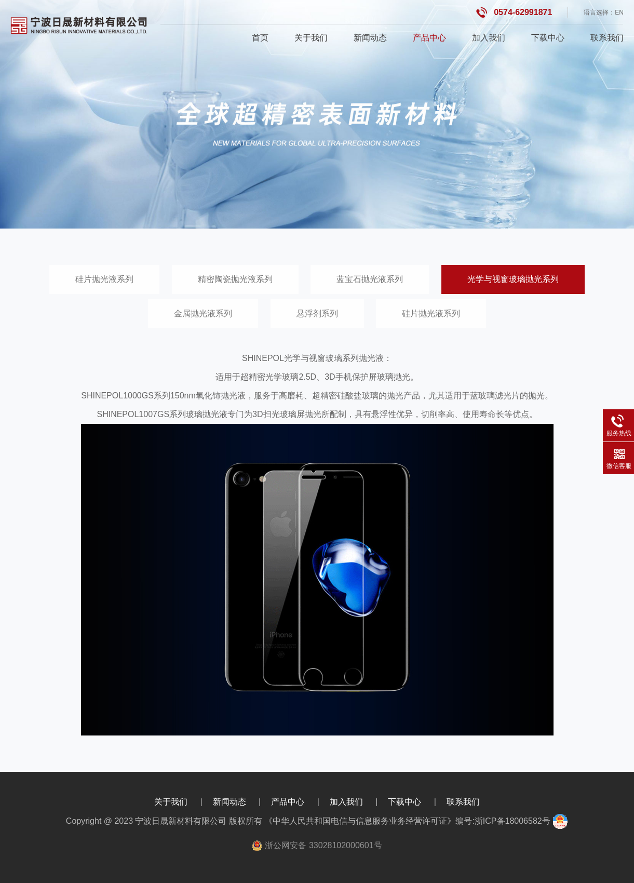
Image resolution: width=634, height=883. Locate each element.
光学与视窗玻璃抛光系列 (513, 279)
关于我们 (311, 37)
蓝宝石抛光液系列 (369, 279)
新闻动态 (370, 37)
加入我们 (488, 37)
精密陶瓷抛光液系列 (235, 279)
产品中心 (429, 37)
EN (619, 12)
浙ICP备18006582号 (512, 821)
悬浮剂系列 (317, 313)
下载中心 (547, 37)
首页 (260, 37)
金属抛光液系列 (203, 313)
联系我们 (607, 37)
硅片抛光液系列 (104, 279)
